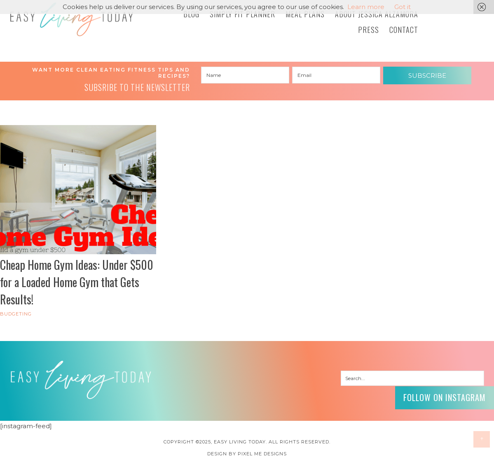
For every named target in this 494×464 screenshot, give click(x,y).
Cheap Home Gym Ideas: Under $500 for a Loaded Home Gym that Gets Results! (76, 282)
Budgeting (16, 314)
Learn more (365, 7)
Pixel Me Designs (262, 454)
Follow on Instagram (444, 397)
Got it (402, 7)
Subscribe (427, 75)
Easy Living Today (71, 19)
